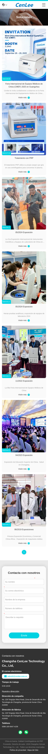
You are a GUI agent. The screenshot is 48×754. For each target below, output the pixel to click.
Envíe (24, 635)
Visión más (22, 98)
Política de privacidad (18, 750)
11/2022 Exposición (24, 381)
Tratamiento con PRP (24, 158)
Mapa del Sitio (32, 750)
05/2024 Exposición (24, 232)
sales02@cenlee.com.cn (15, 676)
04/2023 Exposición (24, 455)
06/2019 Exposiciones (24, 529)
